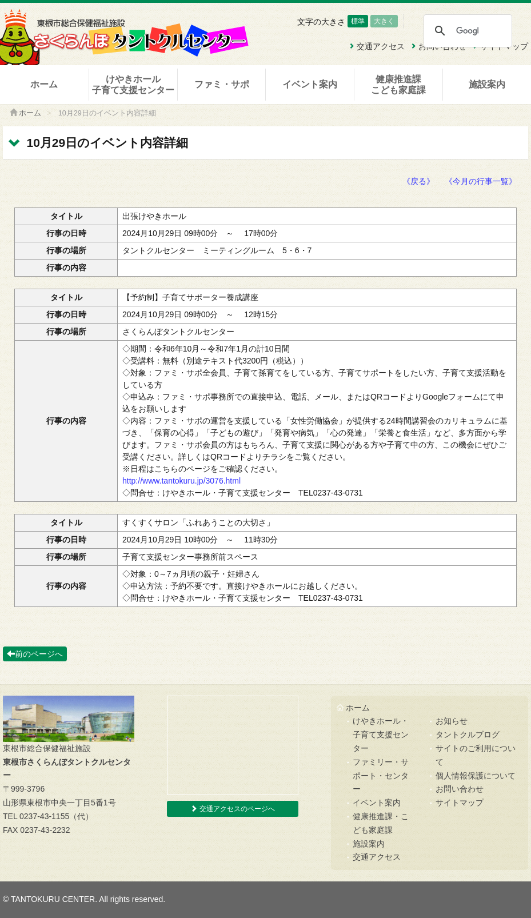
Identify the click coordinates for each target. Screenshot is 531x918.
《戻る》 (418, 181)
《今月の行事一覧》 (481, 181)
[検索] (467, 31)
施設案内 (487, 84)
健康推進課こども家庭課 (398, 84)
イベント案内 (309, 84)
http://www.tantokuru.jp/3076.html (181, 480)
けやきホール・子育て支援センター (381, 734)
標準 (358, 21)
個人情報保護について (476, 775)
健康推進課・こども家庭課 (381, 823)
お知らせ (452, 720)
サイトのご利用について (476, 755)
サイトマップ (460, 802)
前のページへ (35, 653)
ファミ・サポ (221, 84)
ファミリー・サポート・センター (381, 775)
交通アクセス (377, 856)
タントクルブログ (468, 734)
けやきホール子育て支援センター (133, 84)
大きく (384, 21)
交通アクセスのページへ (232, 809)
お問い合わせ (460, 788)
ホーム (44, 84)
